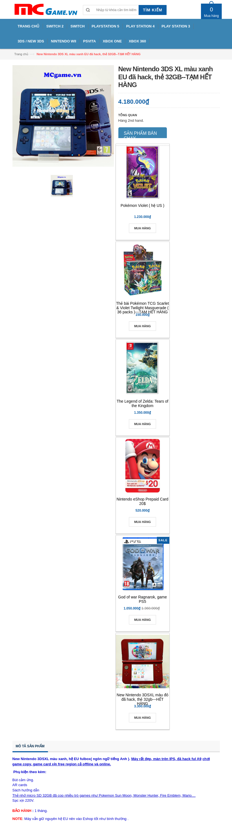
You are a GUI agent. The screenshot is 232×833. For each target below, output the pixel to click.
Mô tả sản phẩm (30, 746)
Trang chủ (21, 54)
